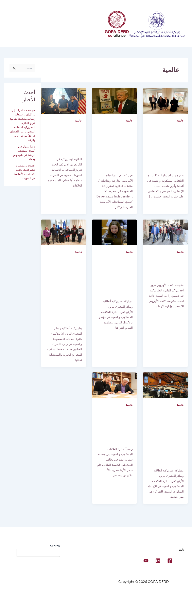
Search (55, 546)
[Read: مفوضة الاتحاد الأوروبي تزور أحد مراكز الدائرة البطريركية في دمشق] (165, 236)
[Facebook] (170, 561)
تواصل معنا (74, 40)
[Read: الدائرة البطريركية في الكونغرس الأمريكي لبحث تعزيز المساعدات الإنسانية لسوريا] (63, 100)
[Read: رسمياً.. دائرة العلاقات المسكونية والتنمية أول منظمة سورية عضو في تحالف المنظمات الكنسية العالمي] (114, 387)
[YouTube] (146, 561)
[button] (37, 25)
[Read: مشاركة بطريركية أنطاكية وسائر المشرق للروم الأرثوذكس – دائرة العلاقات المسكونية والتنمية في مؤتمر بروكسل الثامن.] (114, 236)
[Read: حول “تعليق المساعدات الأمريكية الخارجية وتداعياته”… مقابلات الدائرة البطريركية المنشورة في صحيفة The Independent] (114, 100)
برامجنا (25, 25)
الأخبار (54, 40)
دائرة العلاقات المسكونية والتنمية (78, 25)
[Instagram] (158, 561)
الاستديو (92, 40)
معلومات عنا (44, 25)
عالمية (180, 120)
